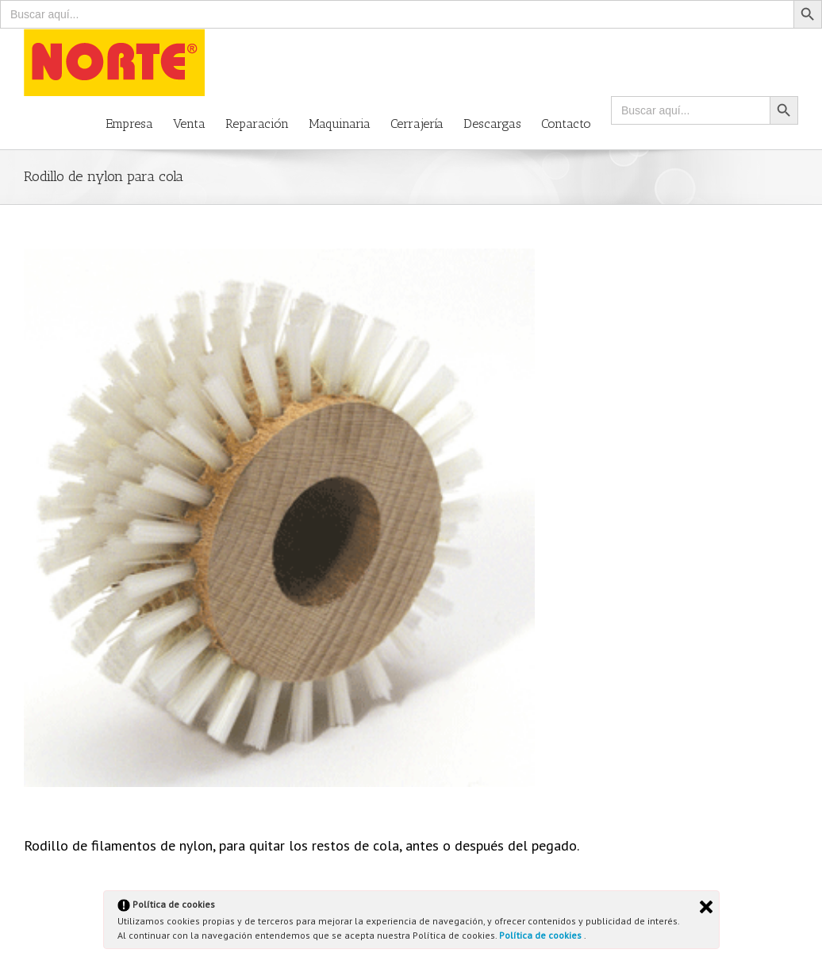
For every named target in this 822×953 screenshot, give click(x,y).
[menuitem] (139, 122)
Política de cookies (541, 935)
